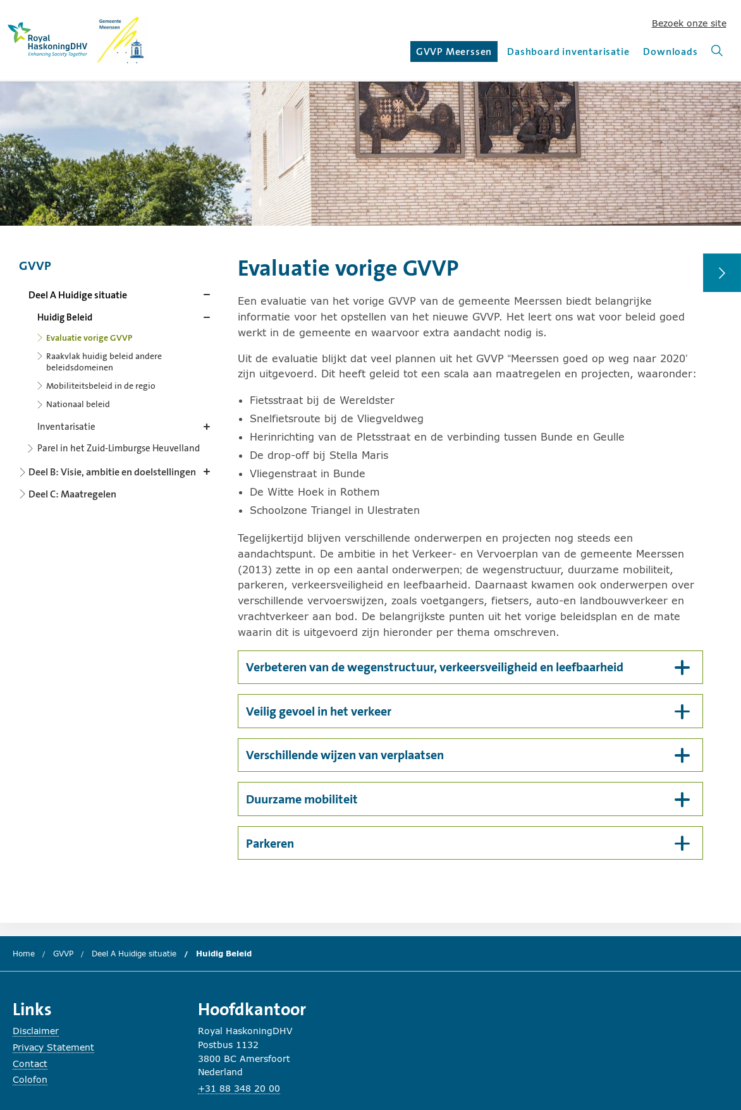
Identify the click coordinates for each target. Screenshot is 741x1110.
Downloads (670, 51)
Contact (30, 1063)
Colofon (30, 1079)
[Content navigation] (117, 376)
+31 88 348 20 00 (239, 1088)
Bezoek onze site (689, 23)
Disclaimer (36, 1030)
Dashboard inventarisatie (568, 51)
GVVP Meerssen (455, 53)
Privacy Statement (53, 1047)
